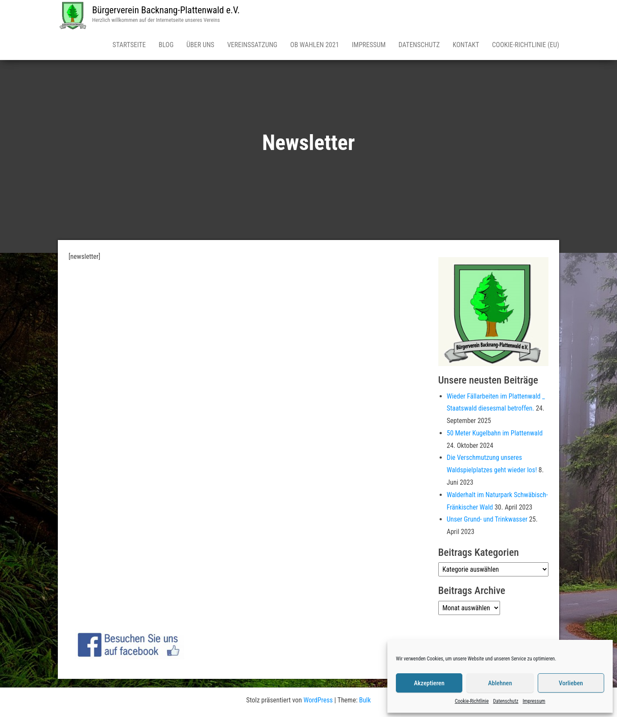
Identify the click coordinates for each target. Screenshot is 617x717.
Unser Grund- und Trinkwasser (487, 519)
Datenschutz (505, 701)
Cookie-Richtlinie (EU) (525, 45)
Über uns (200, 45)
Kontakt (465, 45)
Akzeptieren (429, 683)
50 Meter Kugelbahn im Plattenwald (495, 433)
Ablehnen (500, 683)
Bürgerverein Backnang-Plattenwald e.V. (166, 10)
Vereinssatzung (252, 45)
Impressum (534, 701)
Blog (166, 45)
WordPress (317, 700)
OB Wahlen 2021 (314, 45)
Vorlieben (571, 683)
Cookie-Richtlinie (471, 701)
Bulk (365, 700)
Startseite (129, 45)
